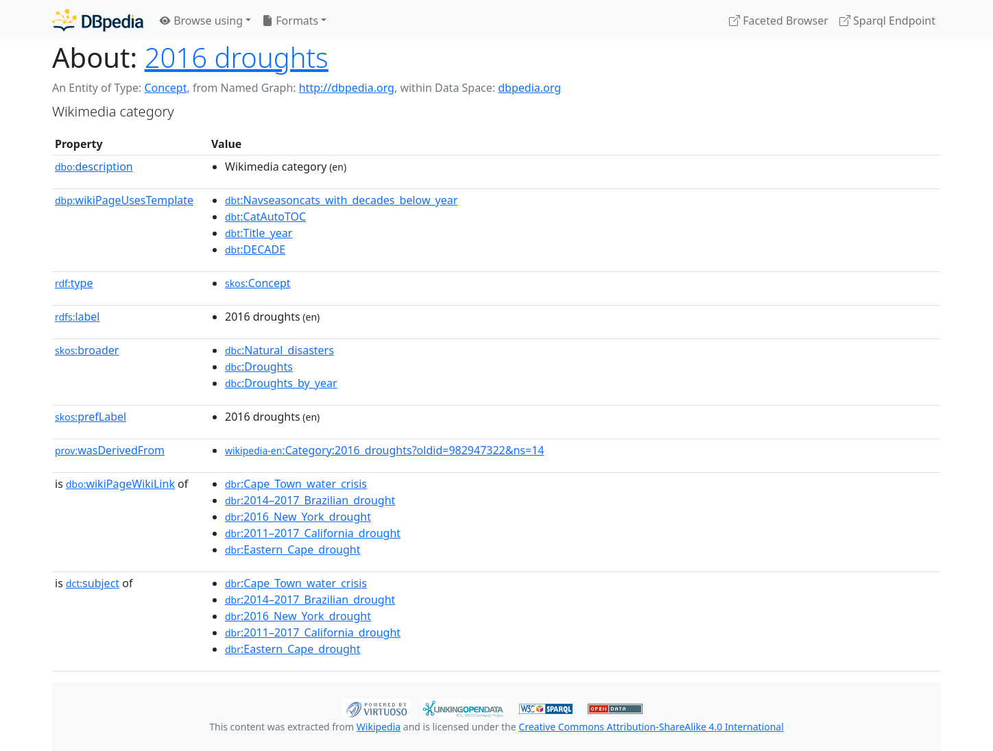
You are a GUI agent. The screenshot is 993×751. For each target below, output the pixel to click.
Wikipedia (378, 726)
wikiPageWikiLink (120, 483)
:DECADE (255, 249)
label (77, 316)
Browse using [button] (201, 20)
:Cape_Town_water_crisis (296, 483)
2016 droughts (236, 57)
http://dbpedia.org (346, 87)
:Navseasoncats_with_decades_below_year (341, 200)
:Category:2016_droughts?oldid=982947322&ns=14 (384, 450)
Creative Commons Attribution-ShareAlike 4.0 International (650, 726)
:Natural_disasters (279, 350)
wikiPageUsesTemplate (124, 200)
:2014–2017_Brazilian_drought (310, 500)
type (74, 283)
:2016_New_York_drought (298, 516)
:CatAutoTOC (265, 216)
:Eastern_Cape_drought (293, 549)
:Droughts (259, 366)
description (94, 166)
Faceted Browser (778, 20)
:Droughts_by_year (281, 383)
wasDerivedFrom (110, 450)
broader (87, 350)
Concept (165, 87)
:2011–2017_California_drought (312, 533)
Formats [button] (290, 20)
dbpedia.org (529, 87)
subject (92, 583)
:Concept (258, 283)
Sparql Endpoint (887, 20)
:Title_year (258, 233)
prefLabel (90, 416)
